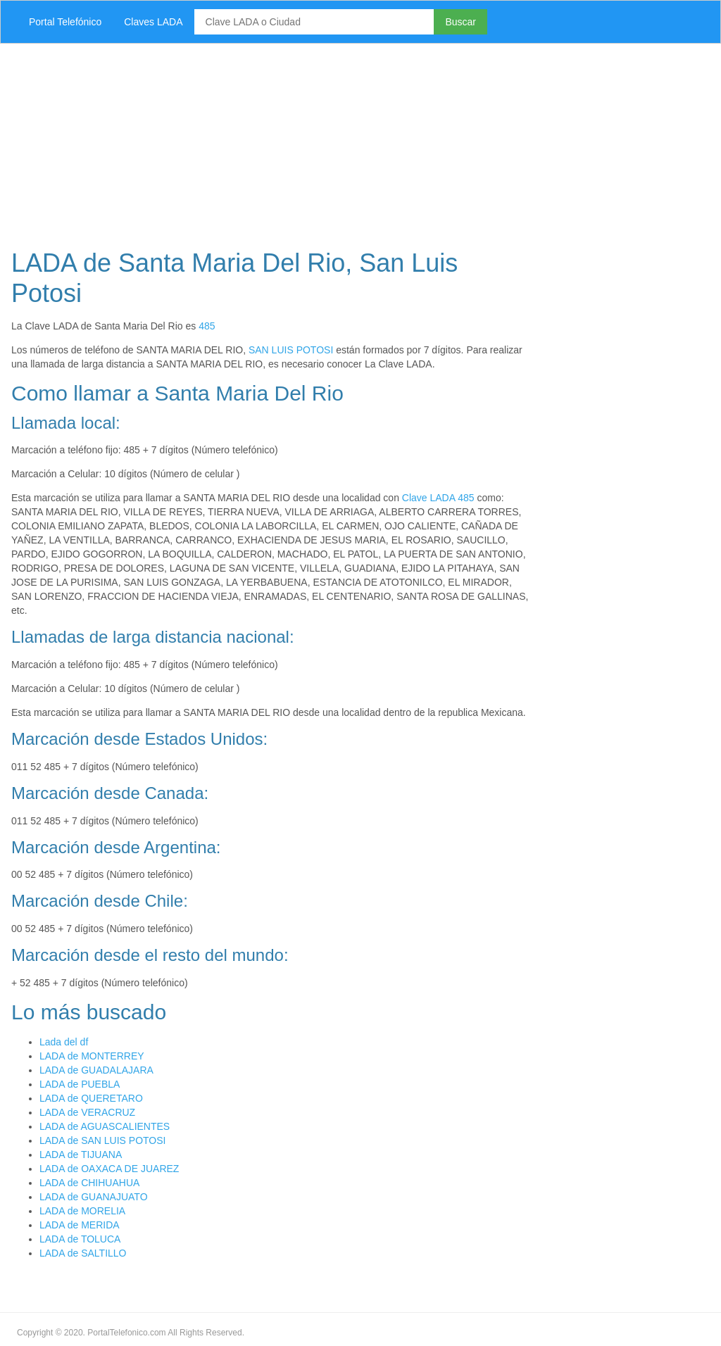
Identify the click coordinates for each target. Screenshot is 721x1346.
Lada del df (63, 1042)
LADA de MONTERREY (91, 1056)
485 (207, 326)
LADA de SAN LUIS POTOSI (102, 1140)
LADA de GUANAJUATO (93, 1196)
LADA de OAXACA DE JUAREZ (109, 1168)
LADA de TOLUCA (79, 1239)
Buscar (460, 21)
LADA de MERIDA (79, 1225)
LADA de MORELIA (82, 1210)
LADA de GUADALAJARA (96, 1070)
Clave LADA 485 (438, 497)
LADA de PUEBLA (79, 1084)
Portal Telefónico (65, 21)
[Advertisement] (360, 142)
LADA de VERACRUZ (87, 1112)
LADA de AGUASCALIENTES (104, 1126)
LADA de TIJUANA (80, 1154)
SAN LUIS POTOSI (291, 350)
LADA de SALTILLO (82, 1253)
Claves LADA (153, 21)
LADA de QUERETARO (91, 1098)
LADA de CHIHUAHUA (89, 1182)
